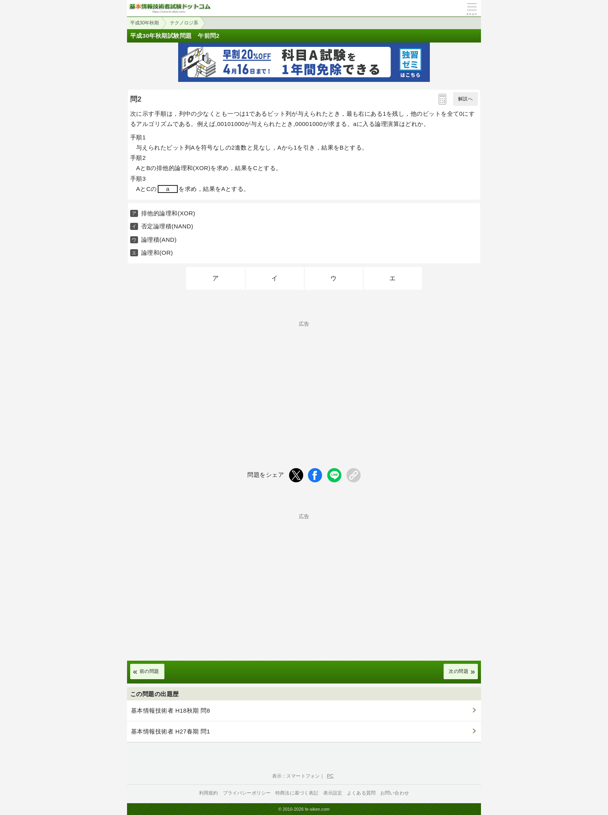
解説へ (465, 99)
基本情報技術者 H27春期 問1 (170, 731)
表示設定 (333, 793)
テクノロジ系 (184, 23)
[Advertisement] (304, 381)
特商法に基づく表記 (296, 793)
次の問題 (458, 671)
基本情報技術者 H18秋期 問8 (170, 710)
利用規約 (208, 793)
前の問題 (149, 671)
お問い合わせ (394, 793)
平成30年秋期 (144, 23)
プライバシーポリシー (247, 793)
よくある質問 (361, 793)
